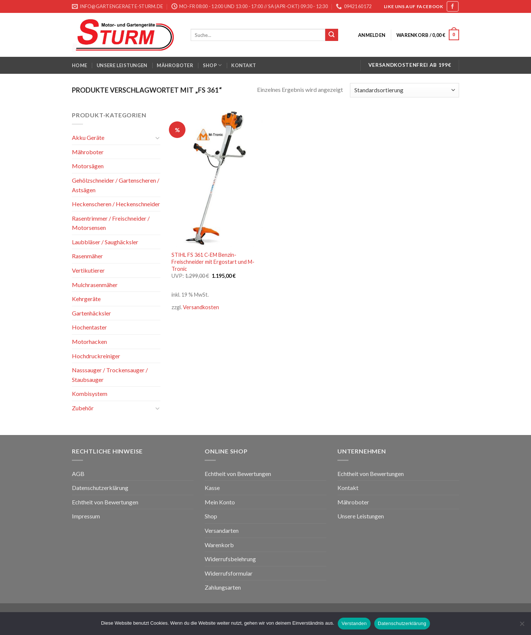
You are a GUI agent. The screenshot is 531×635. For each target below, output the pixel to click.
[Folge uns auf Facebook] (452, 6)
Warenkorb (219, 544)
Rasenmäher (87, 255)
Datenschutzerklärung (100, 487)
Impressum (86, 516)
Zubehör (83, 407)
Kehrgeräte (86, 298)
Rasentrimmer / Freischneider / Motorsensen (111, 223)
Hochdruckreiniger (96, 355)
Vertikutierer (88, 270)
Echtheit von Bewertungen (105, 501)
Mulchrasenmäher (95, 284)
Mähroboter (175, 65)
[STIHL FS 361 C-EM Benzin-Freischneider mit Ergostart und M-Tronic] (217, 178)
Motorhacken (89, 341)
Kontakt (243, 65)
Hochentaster (89, 327)
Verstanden (354, 623)
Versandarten (222, 530)
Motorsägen (88, 165)
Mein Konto (220, 501)
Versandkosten (201, 307)
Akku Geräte (88, 137)
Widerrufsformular (229, 573)
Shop (212, 65)
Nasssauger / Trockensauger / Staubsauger (110, 374)
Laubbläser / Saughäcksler (105, 241)
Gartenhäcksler (91, 313)
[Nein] (521, 626)
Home (79, 65)
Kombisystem (89, 393)
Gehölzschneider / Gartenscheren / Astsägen (115, 185)
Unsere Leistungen (122, 65)
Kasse (212, 487)
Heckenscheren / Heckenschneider (116, 203)
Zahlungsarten (223, 587)
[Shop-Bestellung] (404, 90)
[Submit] (331, 35)
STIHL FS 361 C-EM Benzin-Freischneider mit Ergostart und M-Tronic (212, 262)
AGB (78, 473)
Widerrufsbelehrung (230, 558)
